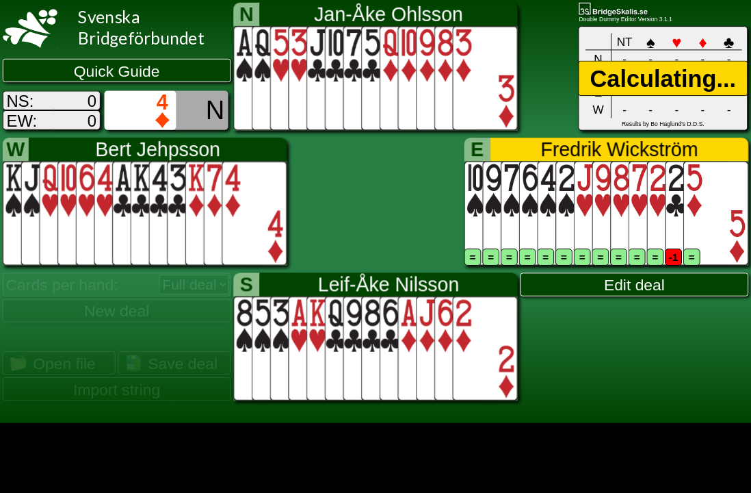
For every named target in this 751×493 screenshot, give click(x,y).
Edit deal (634, 285)
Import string (116, 390)
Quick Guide (117, 71)
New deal (116, 311)
